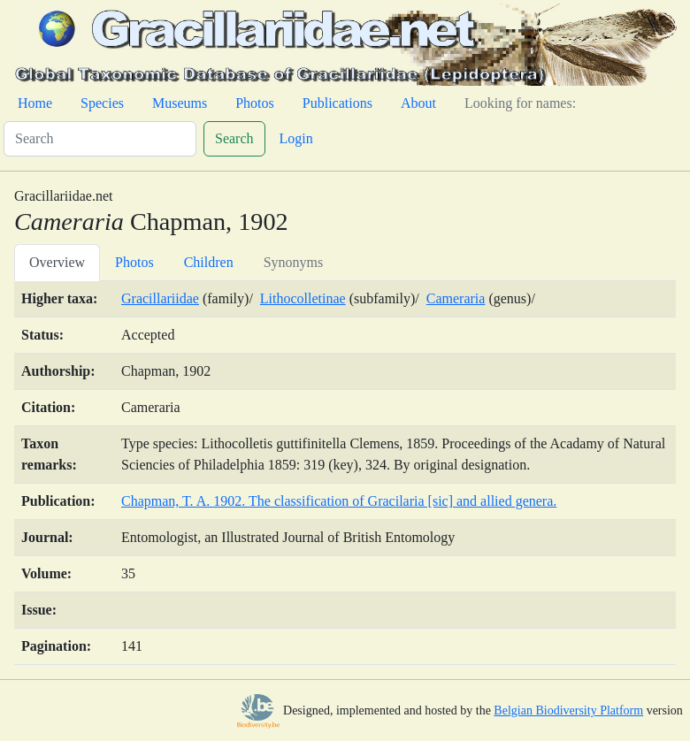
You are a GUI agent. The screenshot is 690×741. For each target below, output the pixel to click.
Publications (337, 103)
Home (35, 103)
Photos (254, 103)
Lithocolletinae (303, 298)
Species (102, 103)
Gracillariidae (160, 298)
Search (234, 138)
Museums (179, 103)
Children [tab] (209, 262)
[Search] (100, 139)
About (418, 103)
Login (296, 138)
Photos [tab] (134, 262)
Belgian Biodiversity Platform (568, 710)
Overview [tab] (57, 262)
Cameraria (456, 298)
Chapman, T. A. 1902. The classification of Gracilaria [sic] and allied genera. (338, 500)
